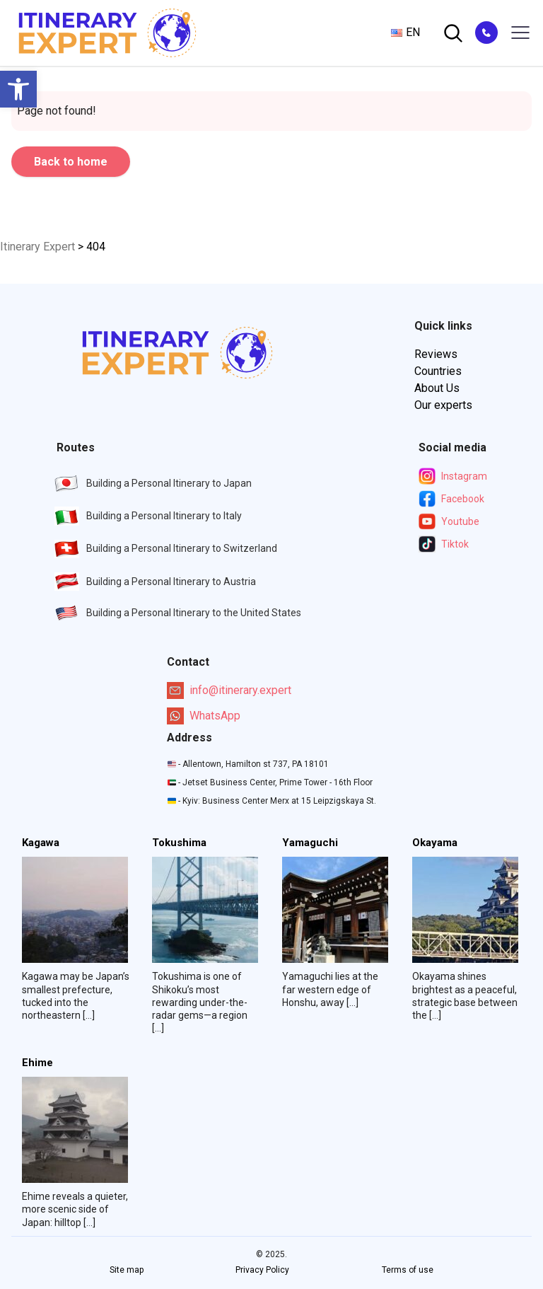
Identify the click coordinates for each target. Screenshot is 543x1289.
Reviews (435, 354)
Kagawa (40, 843)
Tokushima (179, 843)
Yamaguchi (310, 843)
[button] (18, 89)
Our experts (443, 405)
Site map (127, 1270)
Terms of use (407, 1270)
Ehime (37, 1063)
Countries (438, 371)
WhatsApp (203, 715)
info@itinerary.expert (229, 690)
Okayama (434, 843)
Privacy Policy (262, 1270)
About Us (437, 388)
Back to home (70, 161)
